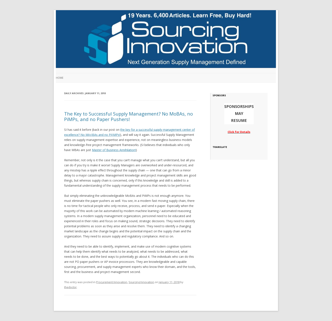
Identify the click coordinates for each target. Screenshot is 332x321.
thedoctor (70, 287)
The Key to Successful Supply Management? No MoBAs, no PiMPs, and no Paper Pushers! (128, 116)
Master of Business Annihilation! (114, 150)
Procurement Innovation (111, 282)
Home (59, 78)
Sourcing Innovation (141, 282)
